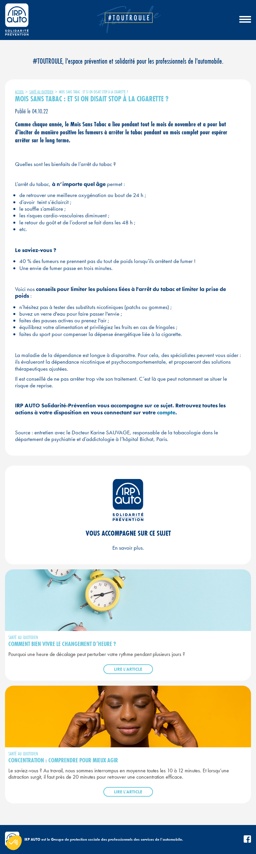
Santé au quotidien (41, 92)
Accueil (19, 92)
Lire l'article (128, 669)
